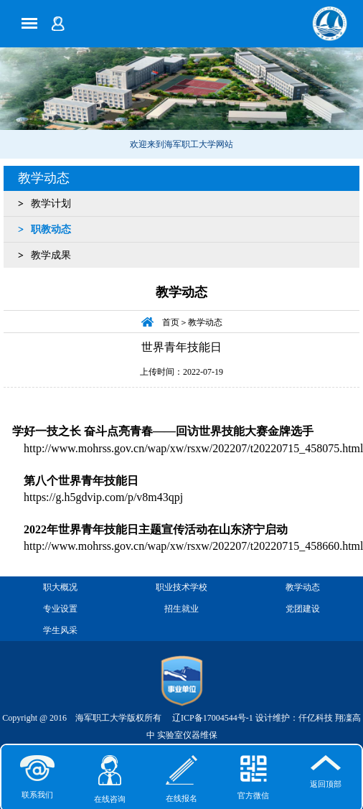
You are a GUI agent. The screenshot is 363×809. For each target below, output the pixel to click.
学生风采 (60, 630)
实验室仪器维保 (187, 735)
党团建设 (303, 609)
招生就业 (181, 609)
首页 (170, 322)
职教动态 (51, 229)
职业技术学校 (181, 587)
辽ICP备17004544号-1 (212, 718)
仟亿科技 (315, 718)
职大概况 (60, 587)
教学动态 (44, 178)
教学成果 (51, 255)
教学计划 (51, 203)
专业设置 (60, 609)
